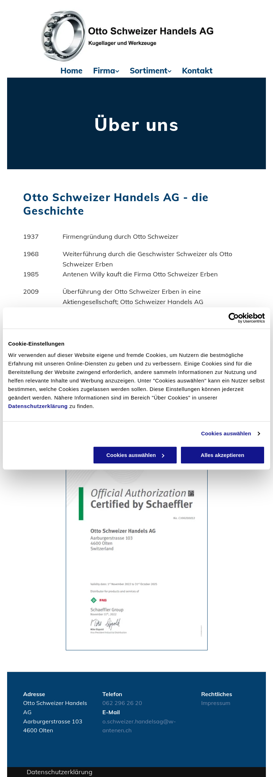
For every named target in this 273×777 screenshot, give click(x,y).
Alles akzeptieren (223, 455)
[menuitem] (71, 70)
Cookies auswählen (226, 433)
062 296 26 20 (122, 702)
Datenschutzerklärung (38, 406)
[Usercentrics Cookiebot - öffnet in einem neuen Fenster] (234, 318)
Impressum (215, 702)
